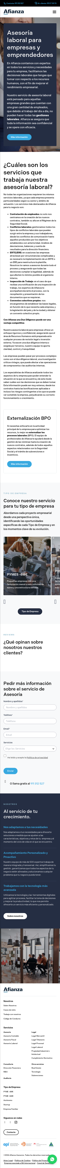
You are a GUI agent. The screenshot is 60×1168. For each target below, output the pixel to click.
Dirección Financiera (12, 1068)
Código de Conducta (12, 1019)
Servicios (8, 742)
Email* (7, 729)
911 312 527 (37, 783)
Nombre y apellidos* (13, 701)
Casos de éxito (10, 1010)
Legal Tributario (38, 1040)
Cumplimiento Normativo (42, 1058)
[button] (5, 602)
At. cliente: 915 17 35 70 (47, 3)
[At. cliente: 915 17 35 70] (36, 3)
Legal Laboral (37, 1047)
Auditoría (7, 1078)
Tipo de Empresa (12, 1087)
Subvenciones (37, 1075)
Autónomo (8, 1100)
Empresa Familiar (11, 1109)
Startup (7, 1105)
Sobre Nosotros (10, 1006)
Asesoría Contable (11, 1036)
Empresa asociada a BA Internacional (19, 1163)
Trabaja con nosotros (12, 1014)
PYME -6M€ (8, 1092)
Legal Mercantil (38, 1036)
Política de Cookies (23, 1161)
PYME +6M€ (8, 1096)
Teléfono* (8, 715)
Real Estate (36, 1068)
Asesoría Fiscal (10, 1040)
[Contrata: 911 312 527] (5, 3)
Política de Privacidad (41, 1161)
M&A (6, 1072)
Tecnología (36, 1072)
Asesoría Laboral (11, 1043)
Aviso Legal (8, 1161)
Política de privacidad (37, 757)
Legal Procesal (38, 1043)
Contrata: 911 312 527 (15, 3)
